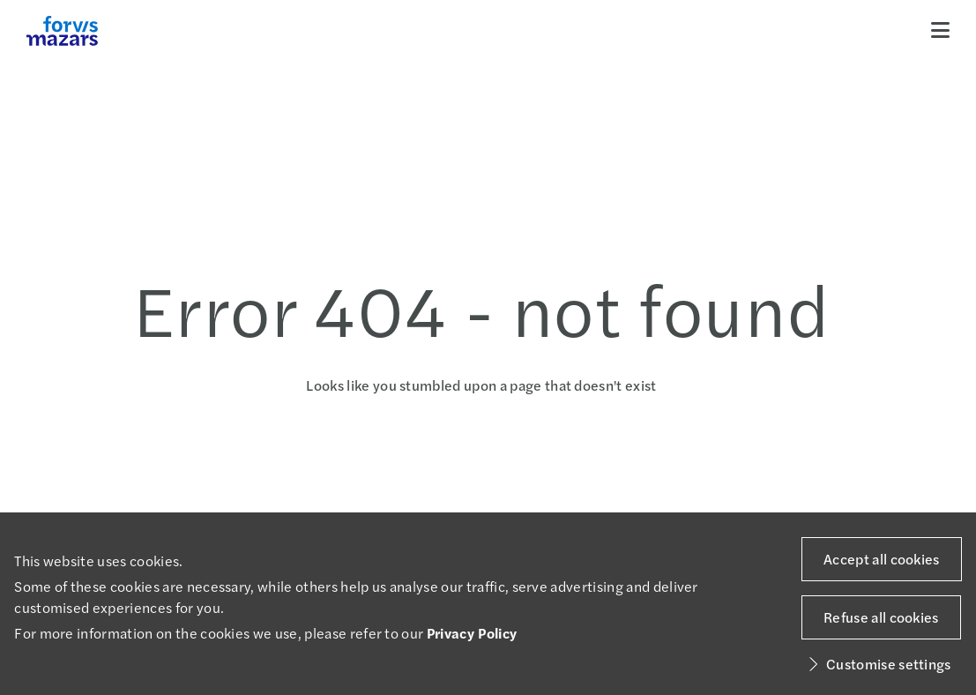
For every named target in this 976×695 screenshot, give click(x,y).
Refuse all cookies (881, 617)
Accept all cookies (881, 559)
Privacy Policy (472, 633)
